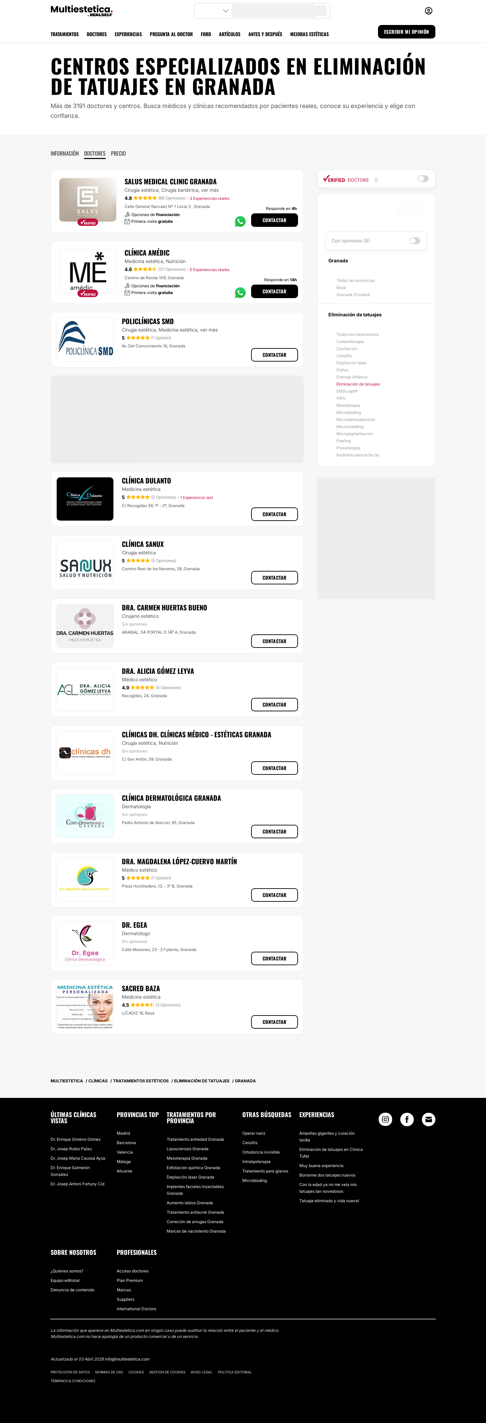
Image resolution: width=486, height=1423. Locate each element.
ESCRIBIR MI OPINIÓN (406, 31)
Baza (341, 287)
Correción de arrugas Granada (195, 1221)
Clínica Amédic (147, 252)
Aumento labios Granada (190, 1202)
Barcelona (126, 1142)
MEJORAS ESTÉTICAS (309, 33)
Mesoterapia (348, 405)
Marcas (124, 1289)
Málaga (124, 1161)
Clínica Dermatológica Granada (171, 798)
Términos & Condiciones (73, 1381)
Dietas (342, 369)
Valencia (125, 1152)
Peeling (343, 440)
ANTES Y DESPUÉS (265, 33)
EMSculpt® (346, 391)
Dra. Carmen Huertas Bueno (164, 607)
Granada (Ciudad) (353, 294)
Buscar (409, 210)
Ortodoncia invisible (261, 1152)
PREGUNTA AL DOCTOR (171, 33)
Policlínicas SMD (148, 321)
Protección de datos (70, 1372)
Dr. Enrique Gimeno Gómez (76, 1139)
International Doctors (136, 1308)
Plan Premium (130, 1280)
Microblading (348, 412)
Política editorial (235, 1372)
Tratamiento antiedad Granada (195, 1139)
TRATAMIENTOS (65, 33)
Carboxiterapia (350, 341)
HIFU (341, 398)
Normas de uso (109, 1372)
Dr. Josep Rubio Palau (71, 1148)
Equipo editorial (65, 1280)
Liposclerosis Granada (188, 1148)
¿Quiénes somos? (67, 1270)
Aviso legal (202, 1372)
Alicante (124, 1171)
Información (65, 153)
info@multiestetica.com (127, 1359)
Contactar (275, 219)
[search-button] (321, 10)
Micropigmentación (354, 433)
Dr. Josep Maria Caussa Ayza (78, 1158)
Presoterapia (348, 447)
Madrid (123, 1133)
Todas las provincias (355, 280)
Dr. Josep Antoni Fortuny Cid (77, 1183)
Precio (118, 153)
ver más (210, 190)
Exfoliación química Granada (193, 1167)
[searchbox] (362, 210)
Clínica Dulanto (146, 480)
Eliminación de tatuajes (358, 384)
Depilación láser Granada (190, 1177)
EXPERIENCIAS (128, 33)
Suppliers (125, 1299)
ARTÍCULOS (229, 33)
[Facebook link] (407, 1121)
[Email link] (428, 1119)
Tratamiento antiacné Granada (195, 1212)
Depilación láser (351, 362)
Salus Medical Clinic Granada (171, 181)
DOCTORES (97, 33)
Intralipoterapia (256, 1161)
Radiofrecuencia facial (357, 454)
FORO (206, 33)
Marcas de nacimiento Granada (196, 1231)
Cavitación (346, 348)
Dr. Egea (134, 925)
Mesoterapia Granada (187, 1158)
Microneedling (349, 426)
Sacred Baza (141, 988)
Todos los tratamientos (357, 334)
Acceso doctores (132, 1270)
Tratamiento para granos (265, 1171)
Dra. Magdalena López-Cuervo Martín (179, 861)
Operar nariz (253, 1133)
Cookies (136, 1372)
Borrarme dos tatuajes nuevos (327, 1175)
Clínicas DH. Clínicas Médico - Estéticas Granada (196, 734)
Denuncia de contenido (72, 1289)
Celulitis (344, 355)
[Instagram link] (385, 1121)
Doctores (95, 153)
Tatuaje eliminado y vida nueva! (329, 1200)
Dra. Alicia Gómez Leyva (158, 671)
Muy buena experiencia (321, 1165)
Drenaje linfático (352, 376)
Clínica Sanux (143, 544)
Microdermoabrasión (355, 419)
